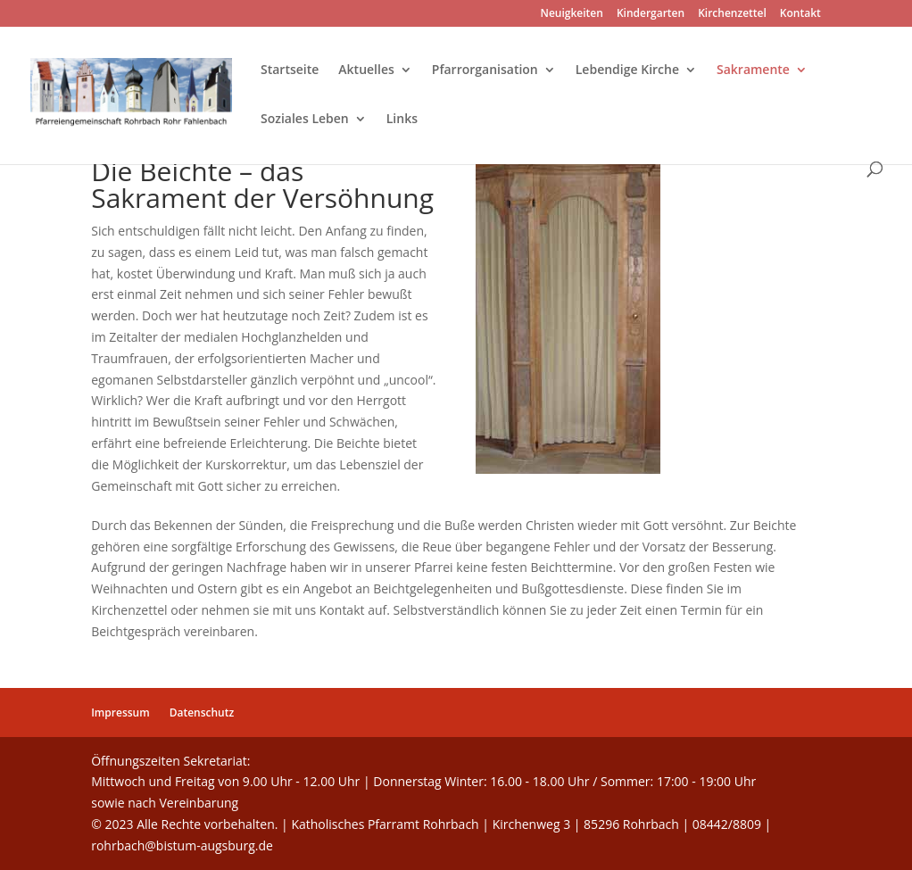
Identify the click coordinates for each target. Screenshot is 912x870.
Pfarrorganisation (485, 70)
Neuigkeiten (572, 14)
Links (402, 119)
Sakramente (753, 70)
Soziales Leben (305, 119)
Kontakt (800, 14)
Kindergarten (650, 14)
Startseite (290, 70)
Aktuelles (366, 70)
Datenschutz (202, 712)
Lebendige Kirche (627, 70)
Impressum (120, 712)
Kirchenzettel (732, 14)
